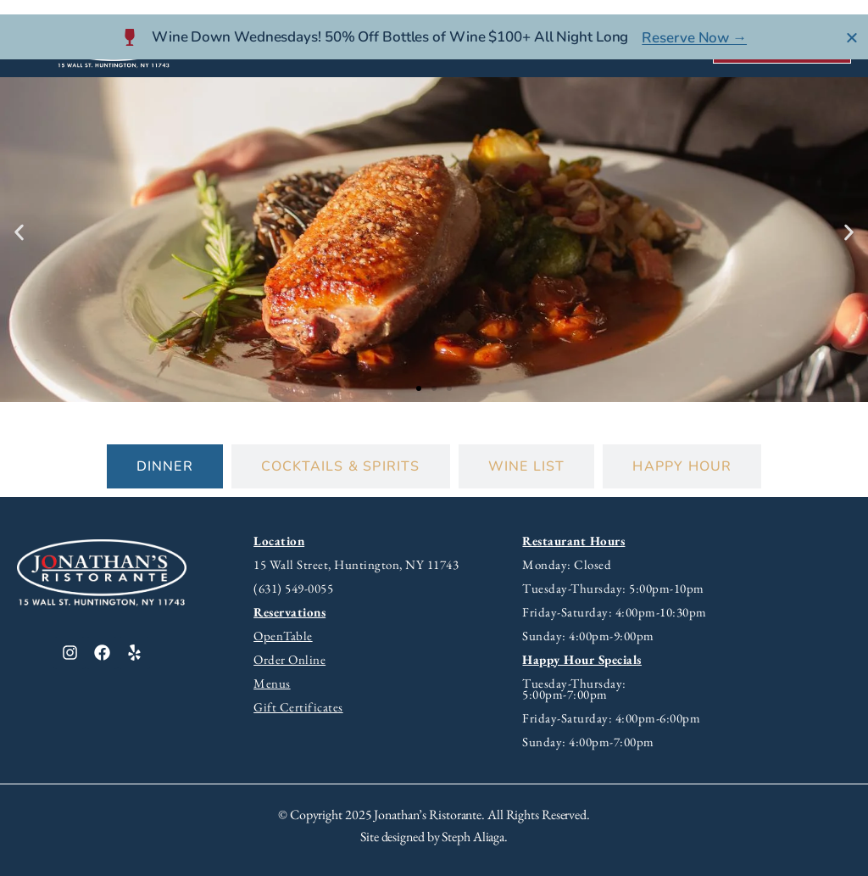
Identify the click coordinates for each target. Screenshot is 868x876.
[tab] (165, 466)
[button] (19, 232)
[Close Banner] (852, 23)
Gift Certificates (298, 707)
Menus (272, 683)
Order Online (289, 659)
